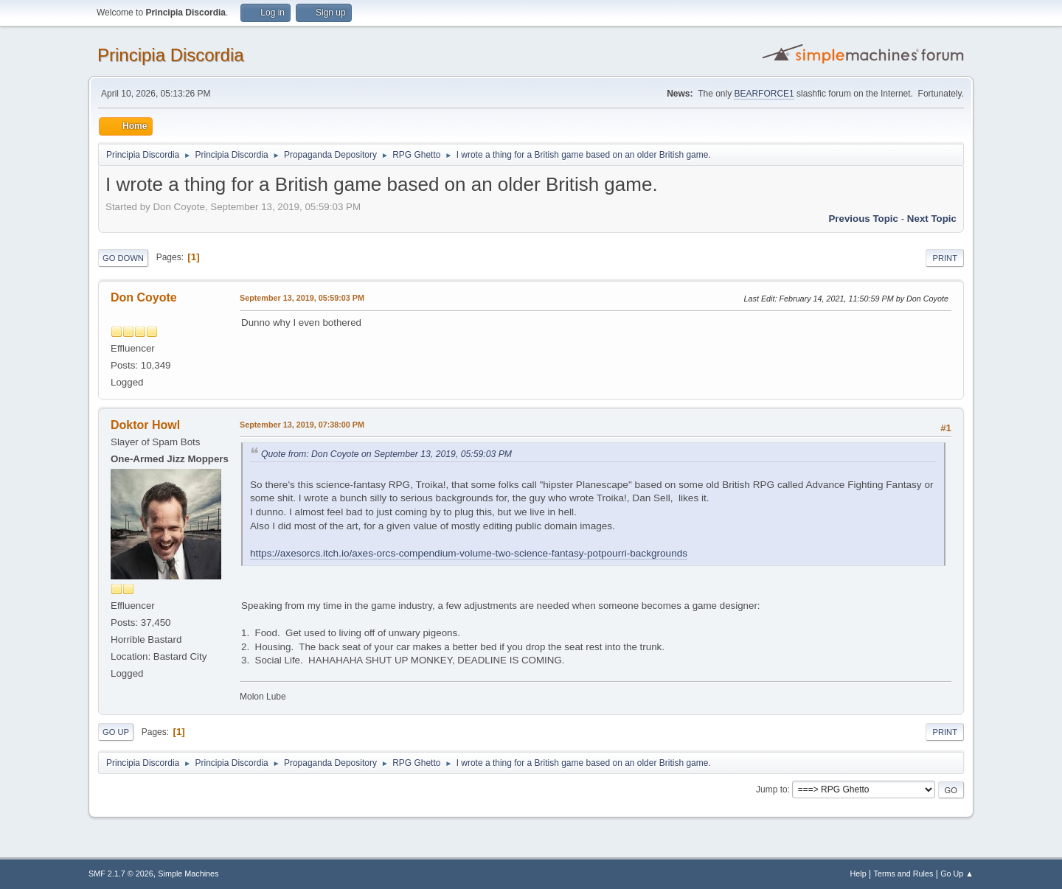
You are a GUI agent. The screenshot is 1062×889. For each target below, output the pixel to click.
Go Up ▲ (957, 873)
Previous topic (863, 218)
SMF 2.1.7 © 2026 (120, 873)
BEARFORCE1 (764, 93)
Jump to (772, 789)
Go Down (123, 258)
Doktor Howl (145, 425)
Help (858, 873)
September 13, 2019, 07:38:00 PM (302, 424)
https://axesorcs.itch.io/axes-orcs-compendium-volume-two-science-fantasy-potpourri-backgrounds (468, 553)
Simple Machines (188, 873)
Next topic (932, 218)
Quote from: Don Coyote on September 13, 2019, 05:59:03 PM (386, 454)
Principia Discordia (170, 55)
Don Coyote (144, 297)
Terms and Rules (904, 873)
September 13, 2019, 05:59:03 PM (302, 297)
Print (944, 258)
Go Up (116, 732)
